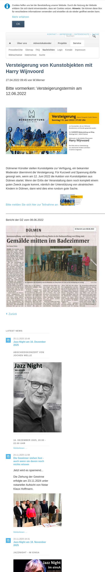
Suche (95, 34)
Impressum (65, 34)
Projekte (62, 43)
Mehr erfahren (20, 16)
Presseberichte (16, 50)
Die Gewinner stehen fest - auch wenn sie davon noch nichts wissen (28, 461)
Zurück (13, 313)
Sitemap (29, 50)
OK (18, 24)
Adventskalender (42, 43)
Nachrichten (48, 50)
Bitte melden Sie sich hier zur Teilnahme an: (44, 204)
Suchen (94, 36)
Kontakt (52, 34)
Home (10, 43)
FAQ (38, 50)
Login (60, 50)
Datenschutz (81, 34)
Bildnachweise (15, 55)
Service (77, 43)
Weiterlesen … (20, 448)
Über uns (22, 43)
